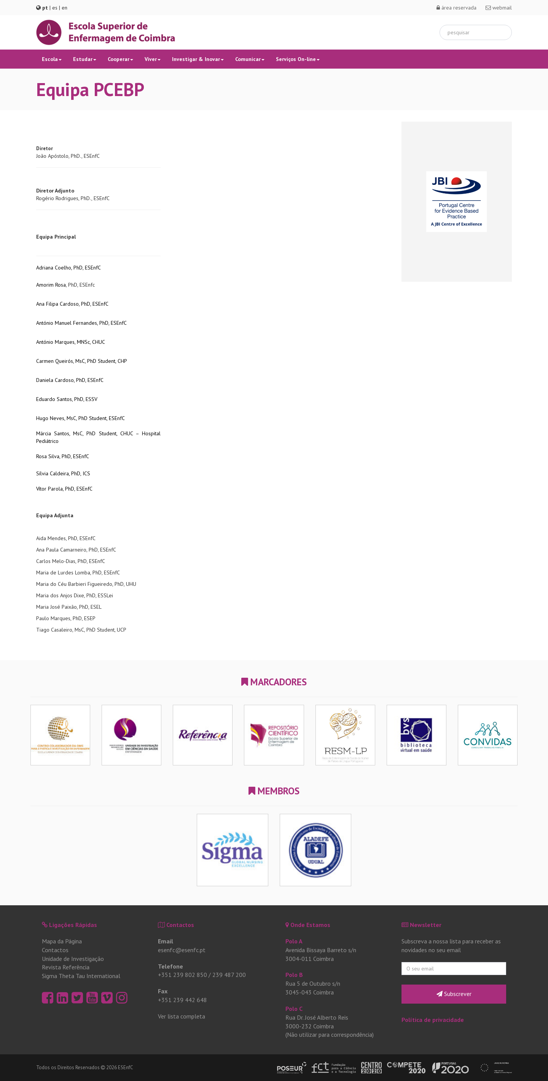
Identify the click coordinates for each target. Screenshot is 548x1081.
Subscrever (454, 994)
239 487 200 (229, 974)
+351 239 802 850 (182, 974)
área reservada (456, 7)
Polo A (294, 941)
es (54, 7)
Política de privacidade (432, 1019)
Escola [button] (52, 59)
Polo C (294, 1008)
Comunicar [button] (249, 59)
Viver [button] (153, 59)
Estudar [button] (84, 59)
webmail (499, 7)
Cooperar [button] (120, 59)
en (64, 7)
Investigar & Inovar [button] (198, 59)
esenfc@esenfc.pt (182, 950)
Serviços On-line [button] (298, 59)
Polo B (294, 974)
